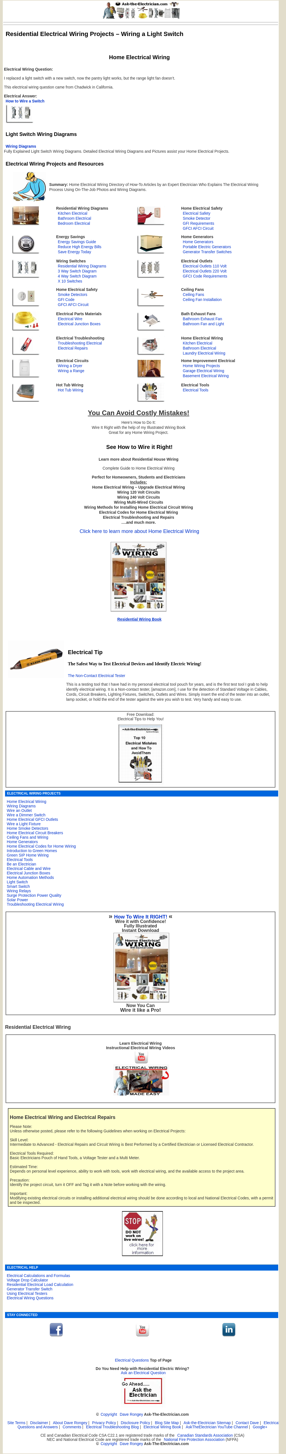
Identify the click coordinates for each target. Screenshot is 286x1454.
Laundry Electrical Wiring (204, 353)
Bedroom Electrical (74, 223)
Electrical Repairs (73, 348)
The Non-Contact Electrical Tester (96, 676)
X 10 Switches (70, 281)
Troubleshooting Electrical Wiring (35, 904)
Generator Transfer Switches (207, 252)
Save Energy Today (74, 252)
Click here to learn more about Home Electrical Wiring (139, 531)
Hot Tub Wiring (70, 390)
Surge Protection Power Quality (34, 895)
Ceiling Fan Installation (202, 300)
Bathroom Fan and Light (203, 324)
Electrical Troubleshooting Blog (112, 1427)
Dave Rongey (131, 1414)
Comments (72, 1427)
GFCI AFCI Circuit (198, 228)
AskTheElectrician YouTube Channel (217, 1427)
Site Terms (16, 1423)
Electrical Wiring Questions (30, 1298)
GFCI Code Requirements (205, 276)
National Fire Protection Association (194, 1440)
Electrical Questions (132, 1360)
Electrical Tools (195, 390)
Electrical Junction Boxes (79, 324)
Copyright (109, 1414)
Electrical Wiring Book (162, 1427)
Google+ (260, 1427)
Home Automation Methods (30, 877)
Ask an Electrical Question (143, 1373)
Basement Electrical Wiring (205, 376)
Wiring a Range (71, 371)
